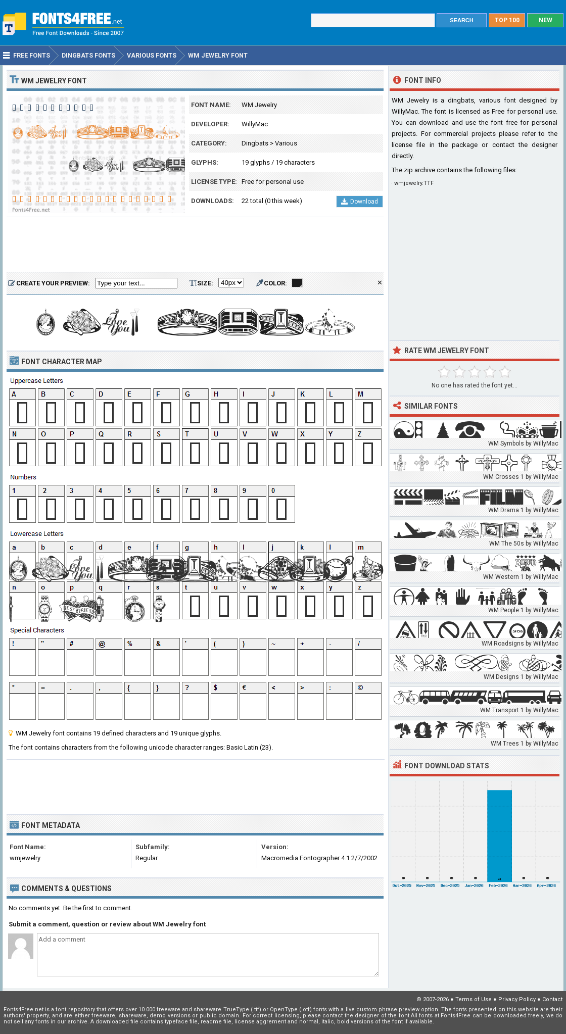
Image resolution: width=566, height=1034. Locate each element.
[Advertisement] (195, 245)
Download (359, 201)
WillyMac (255, 124)
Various (286, 143)
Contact (552, 999)
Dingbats (255, 143)
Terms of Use (473, 999)
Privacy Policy (517, 999)
